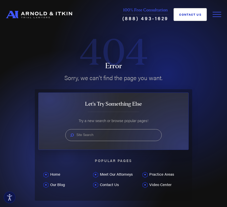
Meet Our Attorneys (116, 174)
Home (55, 174)
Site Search (85, 134)
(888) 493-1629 (145, 18)
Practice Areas (161, 174)
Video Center (160, 184)
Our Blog (57, 184)
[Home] (39, 14)
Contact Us (190, 14)
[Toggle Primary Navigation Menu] (217, 14)
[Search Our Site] (72, 135)
